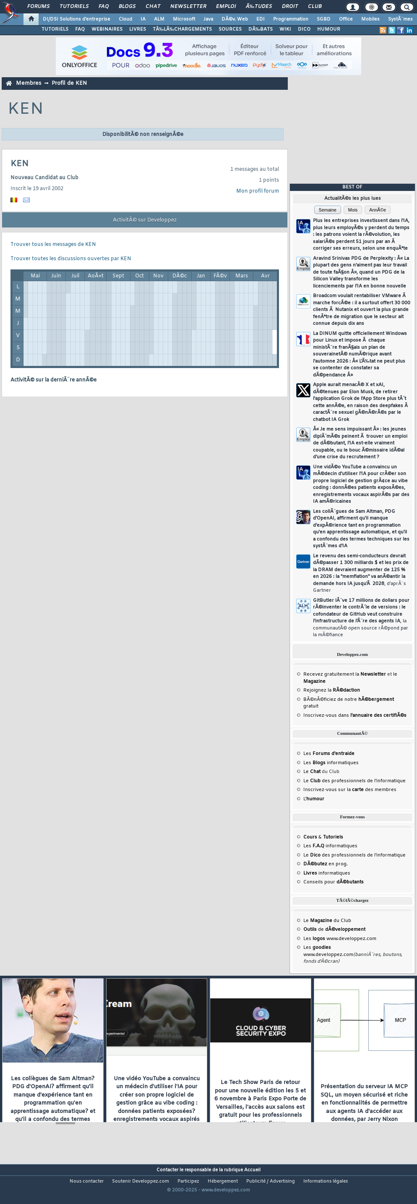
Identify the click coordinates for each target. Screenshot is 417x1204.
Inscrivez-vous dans (355, 715)
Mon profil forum (257, 191)
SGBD (324, 19)
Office (346, 19)
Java (208, 19)
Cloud (125, 19)
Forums (38, 6)
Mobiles (370, 19)
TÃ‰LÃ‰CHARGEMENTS (182, 29)
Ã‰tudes (259, 6)
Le (312, 772)
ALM (159, 19)
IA (143, 19)
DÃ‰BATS (260, 29)
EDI (260, 19)
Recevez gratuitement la (344, 674)
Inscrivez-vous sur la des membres (349, 790)
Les (328, 754)
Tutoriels (74, 6)
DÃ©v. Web (235, 19)
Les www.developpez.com (339, 939)
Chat (153, 6)
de (334, 929)
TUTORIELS (55, 29)
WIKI (285, 29)
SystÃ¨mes (400, 19)
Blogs (127, 6)
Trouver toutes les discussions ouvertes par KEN (70, 259)
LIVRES (137, 29)
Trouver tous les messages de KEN (53, 244)
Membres (28, 83)
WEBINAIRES (106, 29)
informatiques (326, 873)
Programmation (290, 19)
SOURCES (230, 29)
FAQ (103, 6)
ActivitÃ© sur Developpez (145, 220)
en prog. (325, 864)
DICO (304, 29)
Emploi (226, 6)
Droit (290, 6)
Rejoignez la (331, 690)
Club (314, 6)
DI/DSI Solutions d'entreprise (76, 19)
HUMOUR (328, 29)
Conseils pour (333, 882)
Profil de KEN (69, 83)
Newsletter (188, 6)
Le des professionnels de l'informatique (354, 781)
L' (313, 799)
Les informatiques (331, 763)
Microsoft (184, 19)
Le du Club (327, 921)
